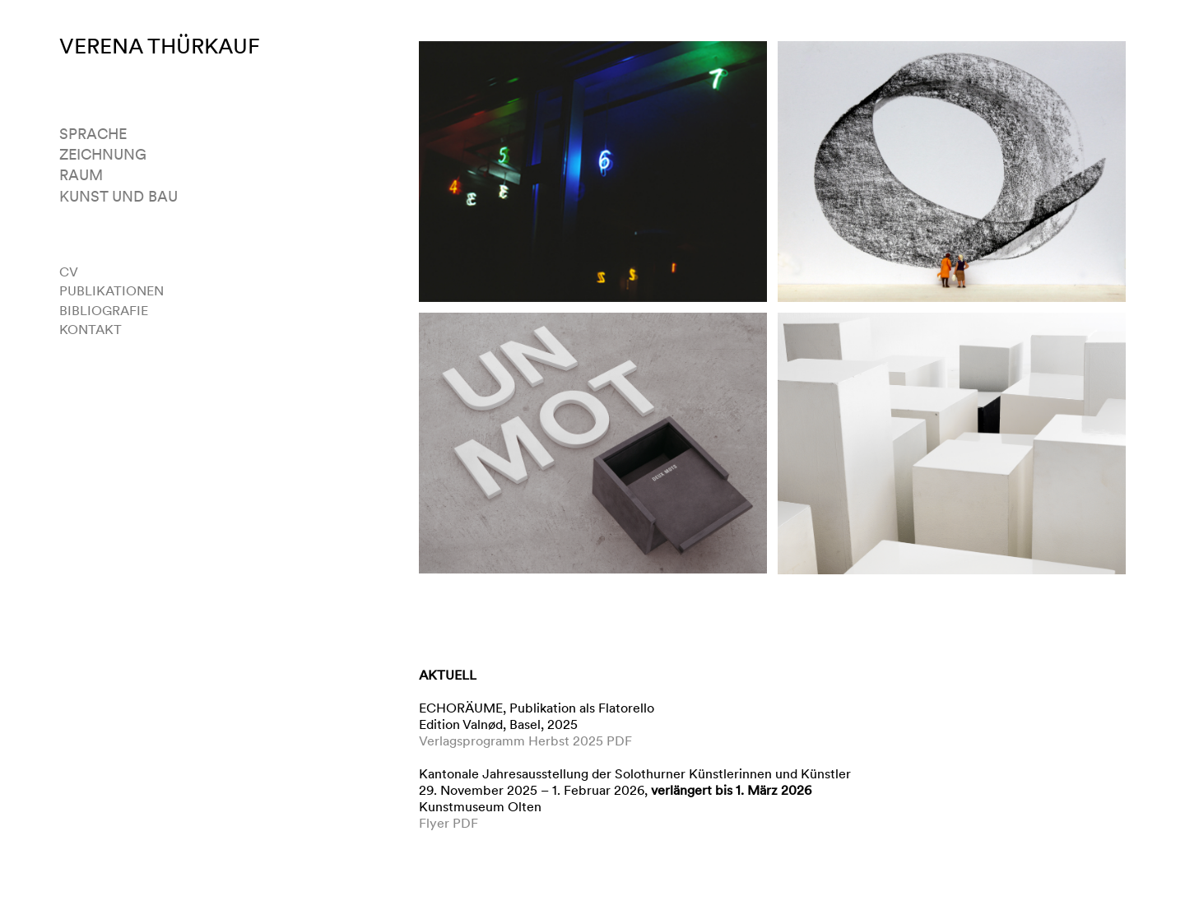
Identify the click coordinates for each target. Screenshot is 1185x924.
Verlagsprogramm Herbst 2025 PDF (525, 741)
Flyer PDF (448, 823)
